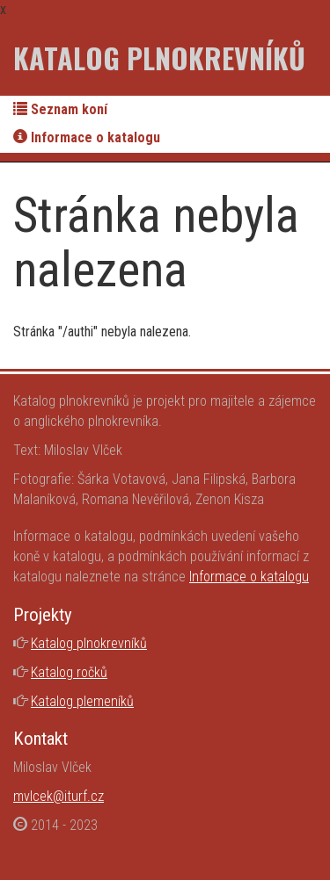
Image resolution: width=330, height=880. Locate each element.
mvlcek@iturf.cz (58, 796)
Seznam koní (60, 109)
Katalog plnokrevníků (159, 57)
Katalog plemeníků (82, 701)
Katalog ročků (69, 672)
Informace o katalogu (86, 137)
